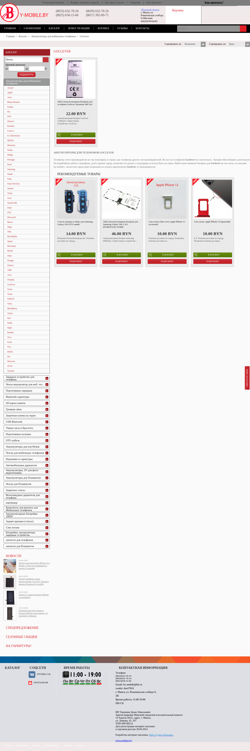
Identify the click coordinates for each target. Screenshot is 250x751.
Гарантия (135, 2)
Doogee (10, 260)
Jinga (9, 227)
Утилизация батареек (53, 2)
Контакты (142, 28)
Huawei (10, 121)
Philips (10, 155)
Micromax (11, 246)
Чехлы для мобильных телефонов (25, 452)
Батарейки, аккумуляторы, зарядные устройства (21, 533)
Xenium (10, 371)
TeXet (9, 193)
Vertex (10, 313)
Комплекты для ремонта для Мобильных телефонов (22, 509)
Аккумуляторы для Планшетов (23, 477)
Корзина (103, 28)
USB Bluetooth (14, 421)
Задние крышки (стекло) (20, 521)
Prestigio (11, 159)
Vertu (9, 303)
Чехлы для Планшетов (18, 484)
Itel (8, 356)
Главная (10, 28)
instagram (41, 682)
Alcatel (10, 88)
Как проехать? (154, 2)
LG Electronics (13, 135)
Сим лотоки (12, 527)
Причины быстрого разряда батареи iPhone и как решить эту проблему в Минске (33, 613)
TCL (9, 347)
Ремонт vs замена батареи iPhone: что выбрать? (34, 596)
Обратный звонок (150, 9)
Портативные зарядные (19, 390)
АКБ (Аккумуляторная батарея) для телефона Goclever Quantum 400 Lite (74, 103)
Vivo (9, 337)
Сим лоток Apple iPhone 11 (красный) (212, 221)
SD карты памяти (15, 403)
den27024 (129, 688)
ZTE (9, 212)
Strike (9, 323)
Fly (8, 111)
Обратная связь (247, 378)
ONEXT (11, 299)
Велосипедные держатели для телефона (23, 496)
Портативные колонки (18, 434)
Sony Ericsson (13, 183)
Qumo (10, 241)
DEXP (10, 251)
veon (9, 198)
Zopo (9, 207)
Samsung (11, 169)
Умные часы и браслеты (19, 428)
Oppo (9, 327)
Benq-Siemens (13, 102)
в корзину (70, 134)
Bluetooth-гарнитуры (17, 396)
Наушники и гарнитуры (19, 459)
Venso (9, 294)
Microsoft (11, 217)
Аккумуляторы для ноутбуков (22, 446)
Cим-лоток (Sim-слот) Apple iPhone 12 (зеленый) (167, 223)
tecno (9, 342)
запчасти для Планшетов (20, 546)
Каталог (54, 28)
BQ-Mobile (12, 236)
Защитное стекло (15, 490)
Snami (10, 174)
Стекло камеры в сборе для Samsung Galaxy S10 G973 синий (75, 223)
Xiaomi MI (12, 203)
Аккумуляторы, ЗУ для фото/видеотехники (22, 471)
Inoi (9, 318)
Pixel (9, 164)
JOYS (9, 366)
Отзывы (122, 28)
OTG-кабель (13, 440)
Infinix (10, 351)
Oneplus (10, 279)
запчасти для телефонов (19, 540)
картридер (11, 502)
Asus (9, 97)
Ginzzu (10, 265)
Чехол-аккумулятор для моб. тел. (24, 384)
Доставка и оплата (114, 2)
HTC (9, 116)
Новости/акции (79, 28)
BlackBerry (12, 308)
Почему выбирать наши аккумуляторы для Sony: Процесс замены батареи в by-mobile (34, 581)
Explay (10, 107)
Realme (10, 332)
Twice (9, 289)
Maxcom (11, 361)
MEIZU (10, 140)
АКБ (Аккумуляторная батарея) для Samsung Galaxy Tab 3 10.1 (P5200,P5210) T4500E (120, 224)
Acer (9, 275)
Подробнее (76, 141)
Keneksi (10, 126)
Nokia (9, 150)
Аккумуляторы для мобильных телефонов (53, 36)
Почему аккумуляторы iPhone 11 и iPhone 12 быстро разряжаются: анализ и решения (34, 566)
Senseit (10, 188)
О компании (32, 28)
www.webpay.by (123, 740)
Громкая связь (14, 409)
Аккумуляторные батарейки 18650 (21, 515)
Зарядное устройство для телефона (20, 378)
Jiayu (9, 255)
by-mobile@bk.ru (132, 684)
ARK (9, 270)
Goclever (11, 284)
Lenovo (10, 131)
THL (9, 231)
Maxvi (10, 222)
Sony (9, 179)
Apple (9, 92)
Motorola (11, 145)
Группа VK (44, 674)
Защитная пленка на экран (21, 415)
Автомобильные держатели (21, 465)
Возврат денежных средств (84, 2)
